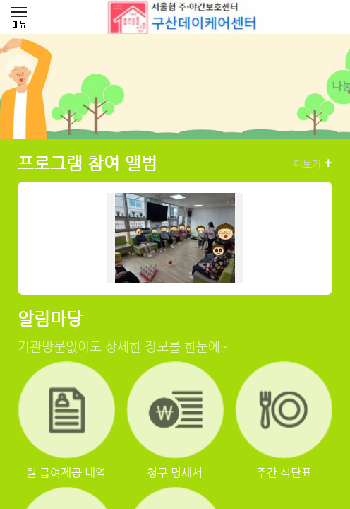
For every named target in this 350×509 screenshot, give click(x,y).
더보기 (313, 163)
